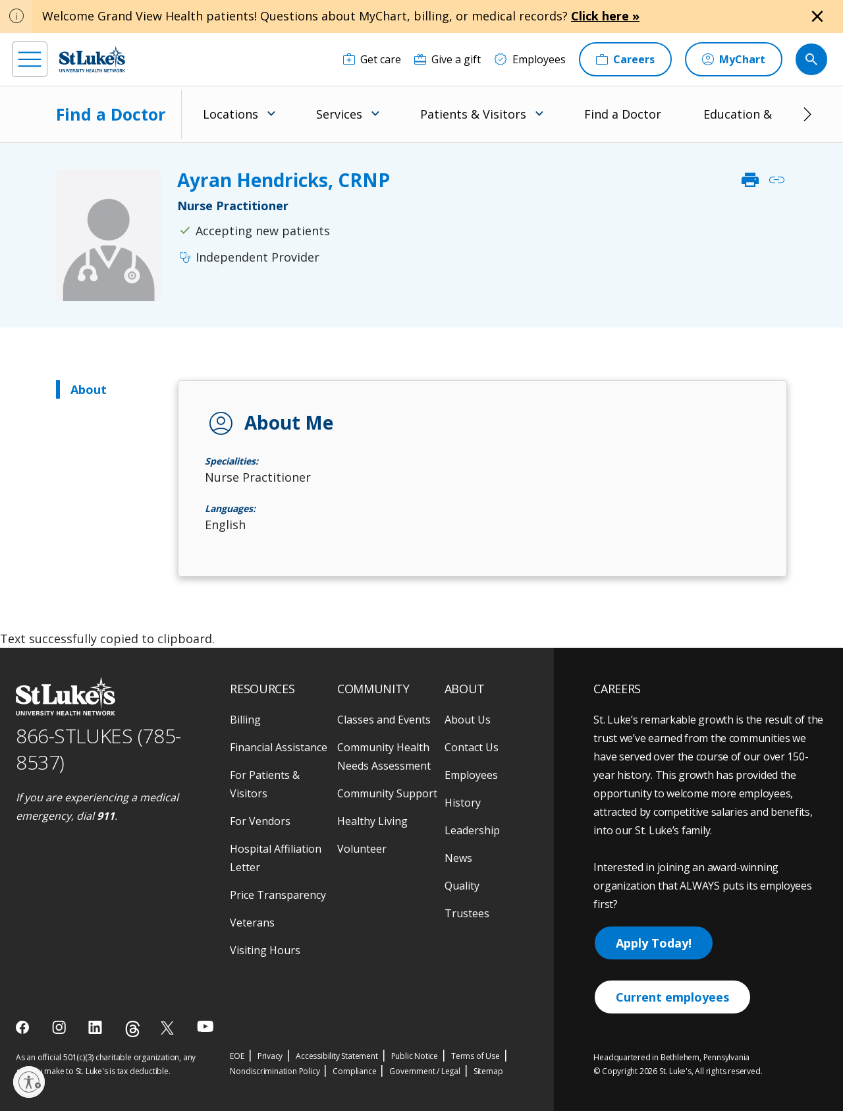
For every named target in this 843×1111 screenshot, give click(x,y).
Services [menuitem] (339, 114)
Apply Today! (654, 943)
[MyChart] (733, 59)
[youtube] (205, 1026)
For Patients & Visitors (265, 784)
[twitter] (169, 1028)
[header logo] (92, 59)
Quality (462, 885)
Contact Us (472, 747)
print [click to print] (750, 179)
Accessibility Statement (336, 1056)
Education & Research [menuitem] (765, 114)
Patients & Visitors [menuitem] (473, 114)
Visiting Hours (265, 950)
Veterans (252, 922)
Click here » (605, 16)
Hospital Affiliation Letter (275, 857)
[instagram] (60, 1027)
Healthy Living (372, 821)
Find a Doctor (110, 114)
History (463, 802)
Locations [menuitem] (230, 114)
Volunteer (362, 848)
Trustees (467, 913)
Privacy (270, 1056)
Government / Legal (424, 1071)
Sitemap (488, 1071)
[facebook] (24, 1027)
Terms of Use (475, 1056)
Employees (471, 775)
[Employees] (530, 59)
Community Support (387, 793)
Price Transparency (278, 895)
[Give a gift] (447, 59)
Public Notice (414, 1056)
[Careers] (625, 59)
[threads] (132, 1029)
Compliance (354, 1071)
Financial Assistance (278, 747)
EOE (237, 1056)
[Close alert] (817, 16)
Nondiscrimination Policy (274, 1071)
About (88, 389)
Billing (245, 719)
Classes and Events (384, 719)
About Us (468, 719)
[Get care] (372, 59)
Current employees (672, 997)
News (458, 858)
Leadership (472, 830)
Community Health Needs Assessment (384, 756)
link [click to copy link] (776, 179)
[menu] (29, 59)
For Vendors (260, 821)
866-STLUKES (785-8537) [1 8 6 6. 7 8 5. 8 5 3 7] (98, 749)
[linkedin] (96, 1027)
